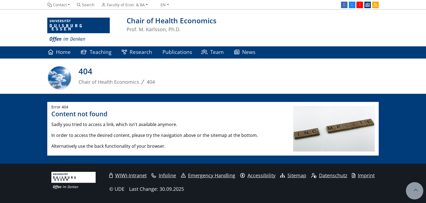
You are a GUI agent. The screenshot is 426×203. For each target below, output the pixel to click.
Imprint (363, 175)
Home (59, 52)
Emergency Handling (208, 175)
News (244, 52)
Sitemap (293, 175)
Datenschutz (329, 175)
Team (212, 52)
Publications (177, 52)
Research (137, 52)
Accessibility (257, 175)
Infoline (163, 175)
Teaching (96, 52)
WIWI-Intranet (128, 175)
